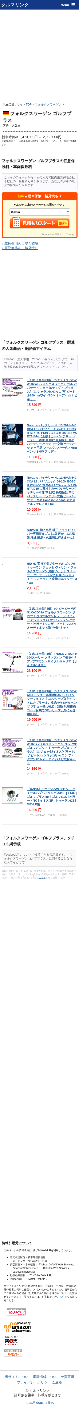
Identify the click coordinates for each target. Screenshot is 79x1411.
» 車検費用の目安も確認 (20, 243)
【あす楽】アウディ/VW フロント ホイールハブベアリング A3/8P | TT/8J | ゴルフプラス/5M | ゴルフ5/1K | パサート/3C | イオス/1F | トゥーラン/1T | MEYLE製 (52, 796)
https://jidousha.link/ (39, 1402)
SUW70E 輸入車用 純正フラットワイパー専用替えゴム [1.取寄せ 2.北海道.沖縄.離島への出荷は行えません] (51, 533)
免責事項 (67, 1377)
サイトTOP (24, 104)
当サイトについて (18, 1377)
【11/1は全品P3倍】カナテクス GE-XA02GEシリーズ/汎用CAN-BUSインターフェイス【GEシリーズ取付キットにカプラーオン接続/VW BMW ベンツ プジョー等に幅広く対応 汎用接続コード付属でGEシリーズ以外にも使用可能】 (52, 703)
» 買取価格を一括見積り (20, 248)
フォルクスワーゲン (48, 104)
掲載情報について (46, 1377)
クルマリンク (15, 4)
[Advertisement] (39, 54)
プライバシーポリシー (34, 1382)
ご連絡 (57, 1382)
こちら (42, 877)
